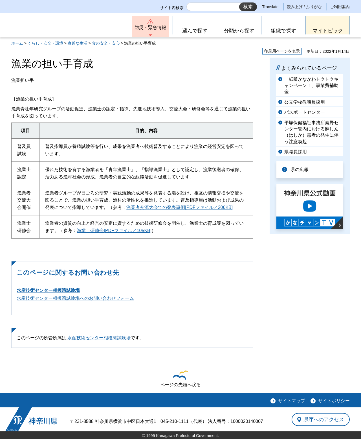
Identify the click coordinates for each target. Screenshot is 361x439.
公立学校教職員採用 (304, 102)
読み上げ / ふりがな (304, 7)
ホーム (17, 43)
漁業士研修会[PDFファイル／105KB (113, 230)
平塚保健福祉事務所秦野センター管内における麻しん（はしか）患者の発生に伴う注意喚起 (311, 132)
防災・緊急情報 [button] (150, 27)
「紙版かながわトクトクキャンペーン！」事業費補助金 (311, 85)
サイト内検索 (172, 7)
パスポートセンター (304, 112)
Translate (270, 7)
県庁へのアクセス (323, 419)
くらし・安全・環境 (45, 43)
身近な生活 (77, 43)
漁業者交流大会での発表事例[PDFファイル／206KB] (179, 207)
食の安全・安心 (106, 43)
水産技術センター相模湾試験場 (48, 290)
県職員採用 (295, 151)
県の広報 (299, 169)
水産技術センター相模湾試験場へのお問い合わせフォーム (75, 298)
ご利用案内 (340, 7)
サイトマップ (291, 400)
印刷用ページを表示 (282, 51)
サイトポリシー (334, 400)
